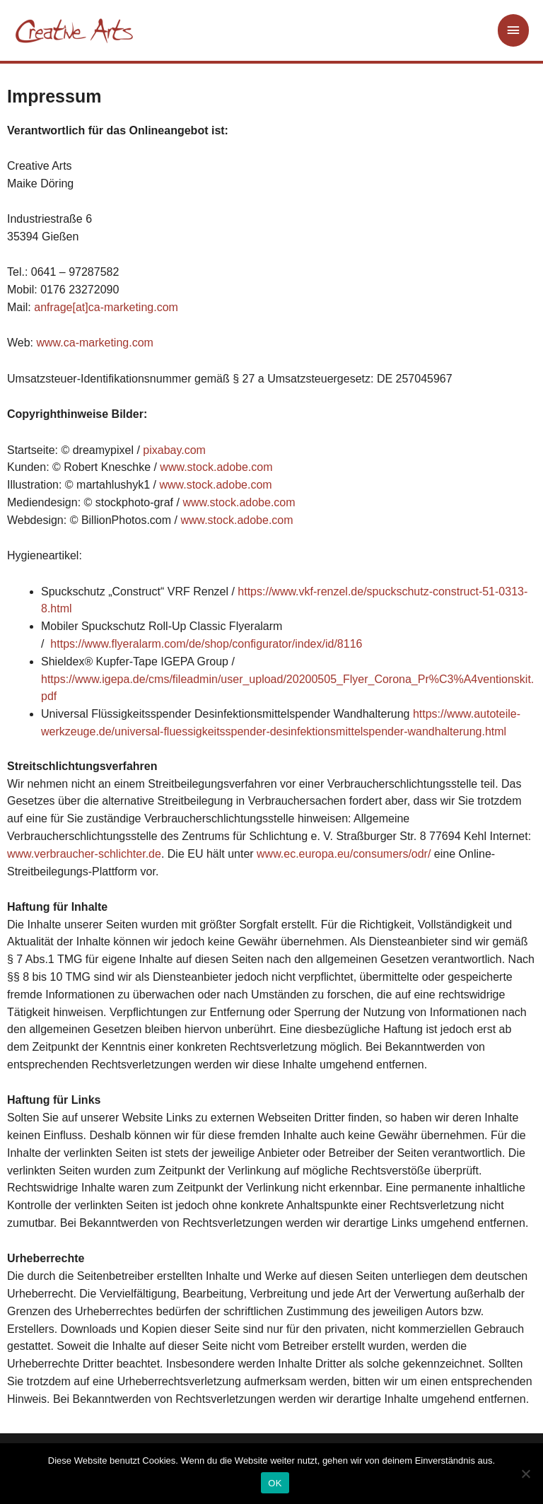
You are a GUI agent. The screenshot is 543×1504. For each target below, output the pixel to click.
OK (274, 1483)
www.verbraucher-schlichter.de (84, 854)
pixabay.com (174, 450)
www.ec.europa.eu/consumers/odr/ (344, 854)
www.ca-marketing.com (95, 343)
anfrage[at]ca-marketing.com (106, 307)
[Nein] (525, 1474)
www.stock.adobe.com (216, 467)
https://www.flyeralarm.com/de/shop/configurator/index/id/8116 (206, 644)
